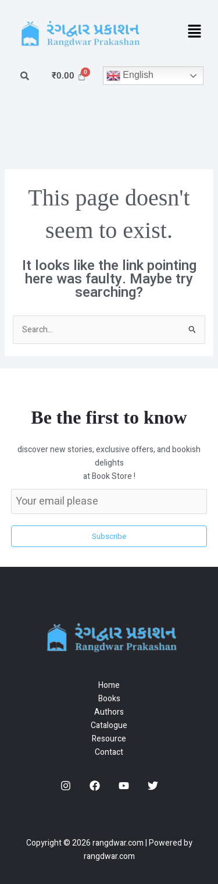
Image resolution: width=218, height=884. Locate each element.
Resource (109, 739)
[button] (194, 32)
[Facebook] (95, 785)
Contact (109, 752)
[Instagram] (65, 785)
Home (109, 685)
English (129, 76)
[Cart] (69, 76)
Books (109, 699)
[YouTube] (124, 785)
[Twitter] (153, 785)
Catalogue (109, 725)
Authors (109, 712)
